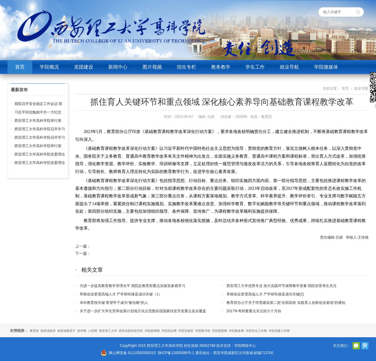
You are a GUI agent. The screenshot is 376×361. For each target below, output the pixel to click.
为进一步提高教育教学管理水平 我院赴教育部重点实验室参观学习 (132, 286)
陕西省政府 (48, 330)
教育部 (34, 330)
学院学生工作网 (256, 330)
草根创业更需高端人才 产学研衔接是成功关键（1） (121, 294)
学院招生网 (169, 330)
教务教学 (220, 66)
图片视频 (152, 66)
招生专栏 (186, 66)
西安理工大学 (108, 330)
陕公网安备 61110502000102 (132, 353)
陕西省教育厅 (66, 330)
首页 (20, 66)
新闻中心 (118, 66)
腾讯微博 (364, 345)
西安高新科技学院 (131, 330)
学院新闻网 (152, 330)
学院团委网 (219, 330)
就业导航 (289, 66)
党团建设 (83, 66)
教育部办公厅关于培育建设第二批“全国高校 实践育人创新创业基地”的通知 (286, 303)
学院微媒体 (326, 66)
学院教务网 (236, 330)
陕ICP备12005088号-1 (176, 353)
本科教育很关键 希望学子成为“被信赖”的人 (114, 303)
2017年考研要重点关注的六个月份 (254, 311)
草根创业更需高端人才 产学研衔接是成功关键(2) (265, 294)
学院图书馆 (202, 330)
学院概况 (49, 66)
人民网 (92, 330)
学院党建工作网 (279, 330)
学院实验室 (185, 330)
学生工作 (255, 66)
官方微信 (356, 345)
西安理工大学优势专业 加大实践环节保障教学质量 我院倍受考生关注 (282, 286)
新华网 (81, 330)
